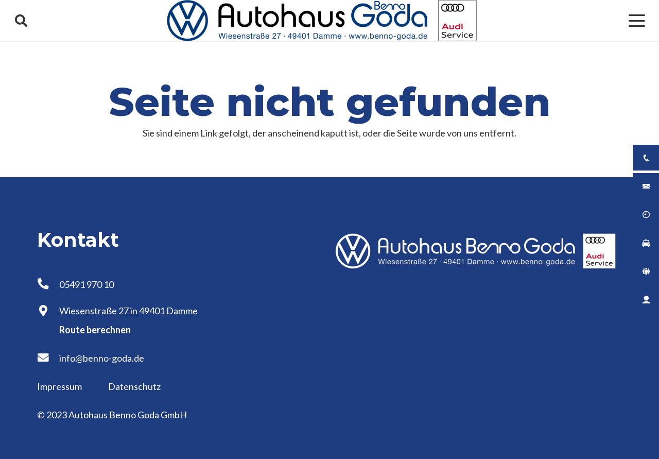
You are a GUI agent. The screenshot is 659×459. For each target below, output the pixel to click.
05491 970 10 (86, 284)
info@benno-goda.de (101, 358)
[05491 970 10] (48, 284)
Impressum (60, 386)
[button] (21, 20)
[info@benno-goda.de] (48, 358)
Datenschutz (134, 386)
